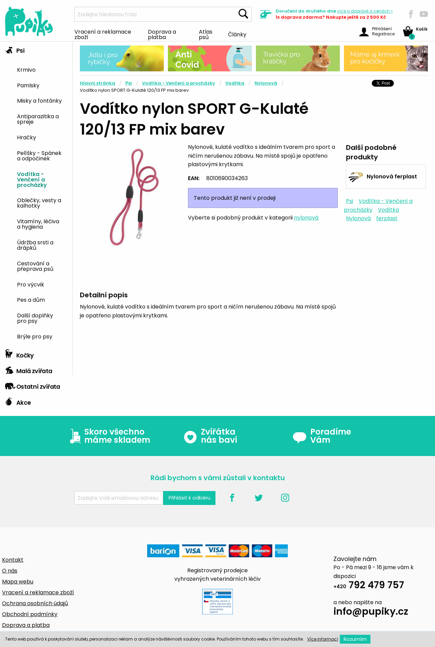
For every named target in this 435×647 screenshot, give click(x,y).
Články (237, 34)
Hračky (26, 137)
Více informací (322, 639)
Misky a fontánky (39, 100)
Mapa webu (17, 581)
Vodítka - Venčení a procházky (32, 179)
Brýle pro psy (34, 336)
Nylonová (266, 83)
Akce (18, 401)
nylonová (306, 218)
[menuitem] (42, 69)
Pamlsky (28, 85)
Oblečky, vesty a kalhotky (39, 202)
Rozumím (355, 639)
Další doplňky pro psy (35, 318)
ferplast (387, 218)
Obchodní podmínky (29, 614)
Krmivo (26, 69)
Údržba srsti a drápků (35, 245)
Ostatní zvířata (32, 385)
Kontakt (12, 560)
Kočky (19, 354)
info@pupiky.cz (370, 612)
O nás (9, 571)
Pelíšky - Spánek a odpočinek (39, 155)
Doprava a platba (162, 34)
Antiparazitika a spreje (38, 118)
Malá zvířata (28, 369)
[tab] (36, 193)
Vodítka (234, 83)
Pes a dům (31, 299)
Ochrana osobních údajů (35, 603)
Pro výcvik (30, 284)
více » (365, 11)
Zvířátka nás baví (210, 436)
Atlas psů (205, 34)
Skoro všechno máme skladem (108, 436)
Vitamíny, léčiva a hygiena (38, 223)
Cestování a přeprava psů (35, 266)
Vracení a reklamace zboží (102, 34)
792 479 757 (368, 586)
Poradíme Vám (322, 436)
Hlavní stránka (97, 83)
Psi (14, 49)
